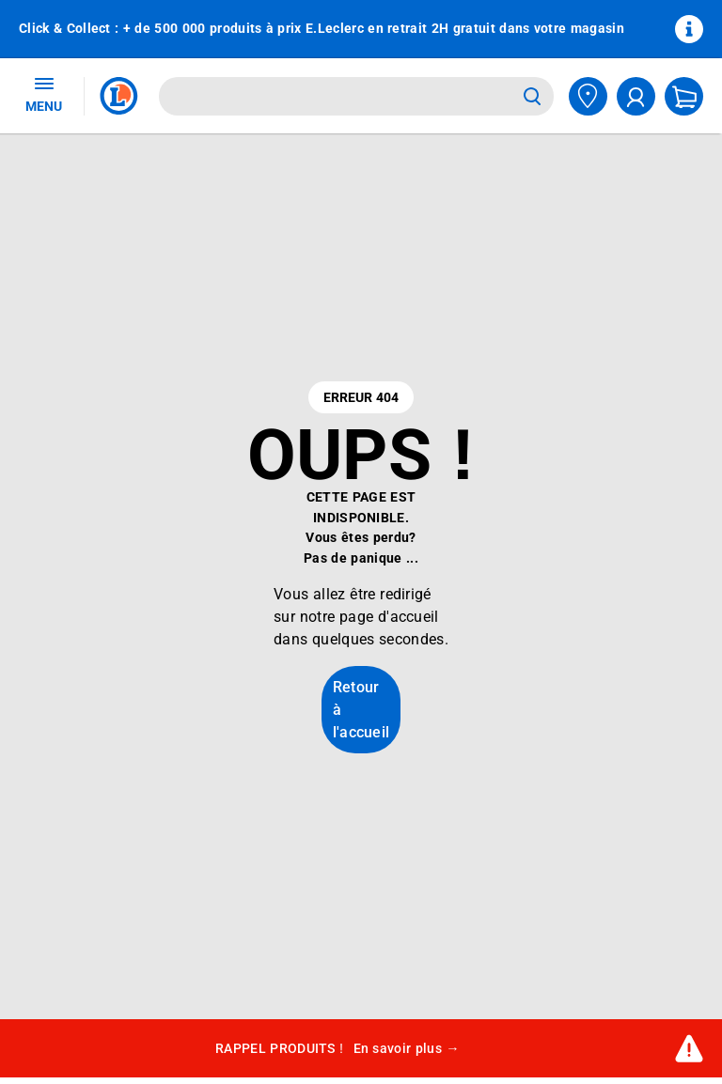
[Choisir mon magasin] (588, 96)
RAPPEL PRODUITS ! (337, 1049)
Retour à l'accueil (361, 709)
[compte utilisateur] (636, 96)
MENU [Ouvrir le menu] (43, 94)
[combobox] (337, 96)
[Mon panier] (684, 96)
